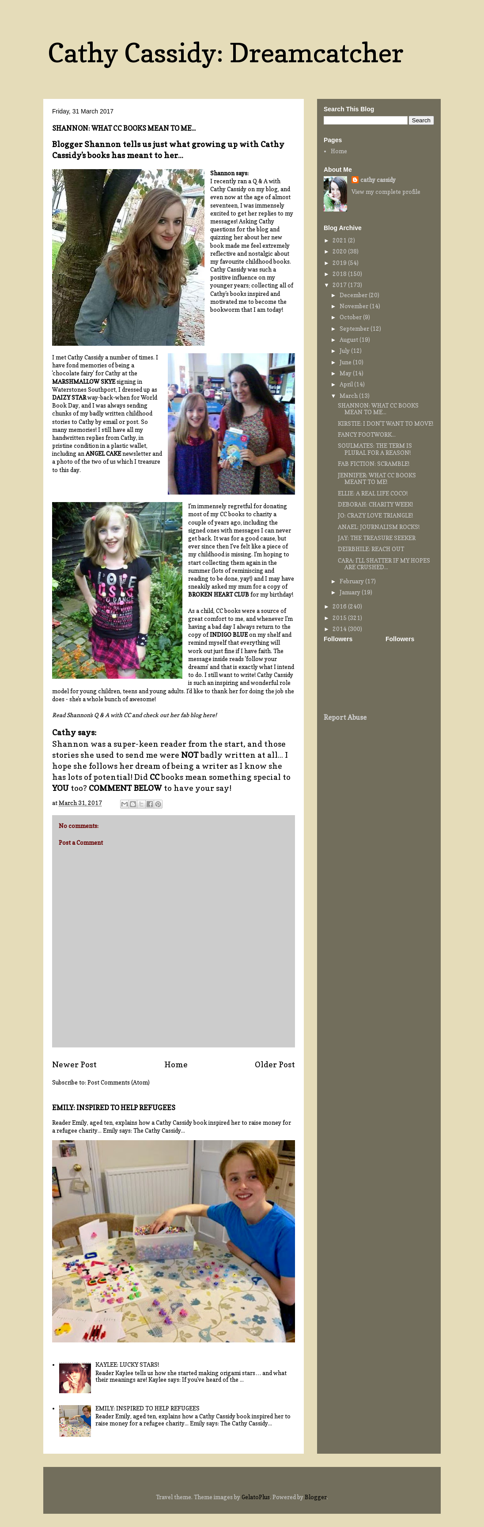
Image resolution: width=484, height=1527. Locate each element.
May (346, 373)
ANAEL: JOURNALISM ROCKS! (379, 526)
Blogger (316, 1497)
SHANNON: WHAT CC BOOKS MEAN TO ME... (378, 409)
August (349, 339)
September (355, 328)
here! (209, 714)
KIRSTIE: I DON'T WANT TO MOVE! (385, 423)
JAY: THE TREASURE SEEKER (377, 537)
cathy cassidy (378, 179)
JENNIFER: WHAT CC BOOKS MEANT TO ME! (377, 479)
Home (176, 1064)
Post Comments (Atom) (118, 1082)
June (346, 362)
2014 (340, 628)
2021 (340, 240)
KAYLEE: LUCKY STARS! (127, 1364)
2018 (340, 273)
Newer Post (74, 1064)
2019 (340, 262)
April (347, 384)
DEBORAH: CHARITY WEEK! (375, 504)
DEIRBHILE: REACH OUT (371, 548)
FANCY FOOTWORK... (367, 434)
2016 (340, 606)
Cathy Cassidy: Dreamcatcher (226, 52)
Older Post (275, 1064)
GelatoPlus (256, 1497)
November (355, 306)
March (349, 395)
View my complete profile (386, 191)
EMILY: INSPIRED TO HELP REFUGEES (113, 1108)
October (351, 317)
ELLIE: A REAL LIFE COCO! (373, 493)
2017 (340, 284)
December (354, 295)
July (345, 350)
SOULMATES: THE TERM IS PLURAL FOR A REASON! (375, 449)
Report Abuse (345, 717)
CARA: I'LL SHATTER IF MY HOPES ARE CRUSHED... (384, 564)
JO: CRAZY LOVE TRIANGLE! (375, 515)
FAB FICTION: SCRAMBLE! (373, 463)
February (352, 581)
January (351, 592)
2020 (340, 251)
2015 (340, 617)
